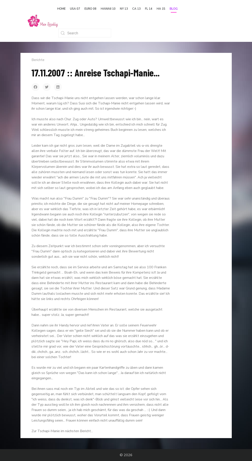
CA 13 (136, 9)
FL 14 (148, 9)
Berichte (37, 60)
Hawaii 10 (108, 9)
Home (61, 9)
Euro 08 (90, 9)
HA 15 (161, 9)
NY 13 (124, 9)
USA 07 (75, 9)
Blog (174, 9)
